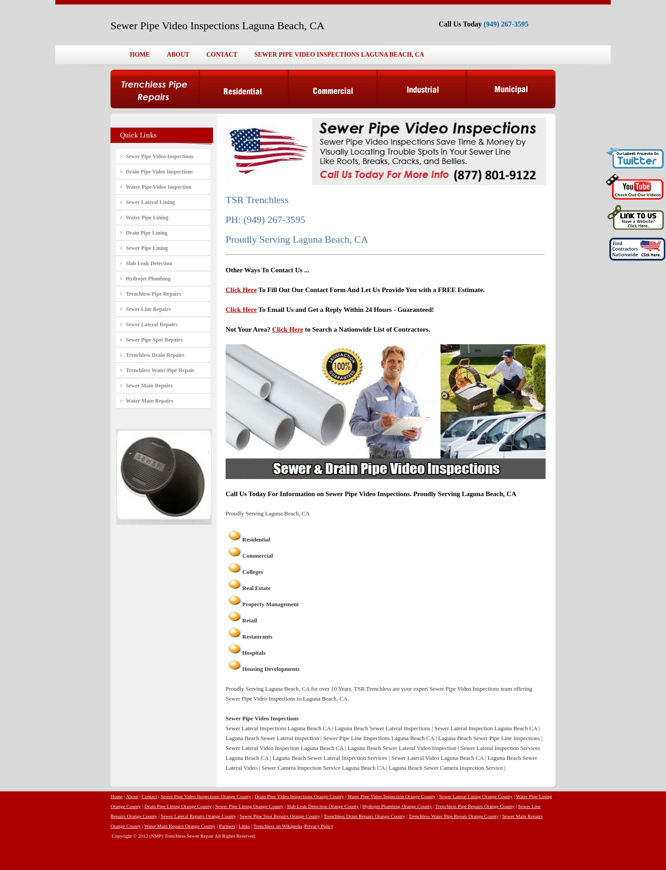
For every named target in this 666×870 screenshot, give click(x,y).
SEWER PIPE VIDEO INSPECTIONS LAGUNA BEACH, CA (339, 54)
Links (244, 826)
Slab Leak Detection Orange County (323, 806)
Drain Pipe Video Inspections (159, 172)
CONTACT (221, 54)
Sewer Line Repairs (148, 309)
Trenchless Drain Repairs (155, 355)
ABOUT (178, 54)
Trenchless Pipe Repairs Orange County (475, 806)
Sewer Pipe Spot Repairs (154, 340)
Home (117, 796)
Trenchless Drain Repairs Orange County (364, 816)
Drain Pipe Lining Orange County (178, 806)
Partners (227, 826)
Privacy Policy (319, 826)
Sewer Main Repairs (149, 385)
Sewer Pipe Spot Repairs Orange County (280, 816)
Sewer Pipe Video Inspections (159, 156)
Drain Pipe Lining (147, 233)
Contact (149, 796)
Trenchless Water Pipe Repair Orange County (453, 816)
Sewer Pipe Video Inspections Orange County (205, 796)
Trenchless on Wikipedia (277, 826)
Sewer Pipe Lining (147, 248)
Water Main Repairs (149, 401)
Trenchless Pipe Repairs (153, 294)
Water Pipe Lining (147, 217)
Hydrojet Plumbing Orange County (397, 806)
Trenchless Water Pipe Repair (160, 370)
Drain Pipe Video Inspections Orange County (299, 796)
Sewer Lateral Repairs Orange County (198, 816)
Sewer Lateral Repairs (152, 324)
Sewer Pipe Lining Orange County (249, 806)
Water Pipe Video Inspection (158, 187)
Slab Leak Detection (149, 263)
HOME (140, 54)
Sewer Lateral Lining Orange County (476, 796)
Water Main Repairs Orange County (180, 826)
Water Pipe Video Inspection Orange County (391, 796)
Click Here (241, 289)
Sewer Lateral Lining (150, 202)
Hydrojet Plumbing (148, 278)
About (132, 796)
